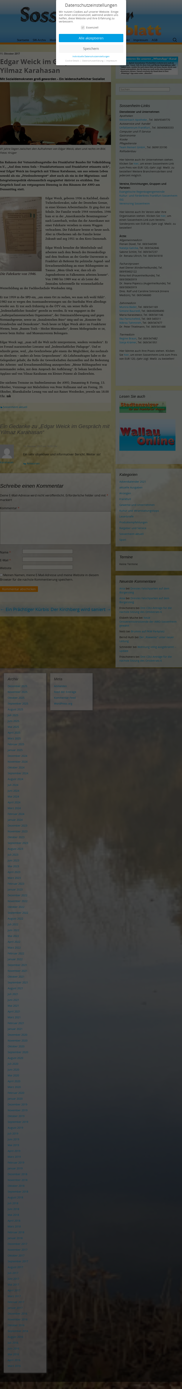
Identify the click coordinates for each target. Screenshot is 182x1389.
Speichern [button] (91, 48)
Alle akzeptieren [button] (91, 38)
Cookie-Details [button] (72, 60)
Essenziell (89, 27)
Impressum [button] (111, 60)
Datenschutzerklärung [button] (93, 60)
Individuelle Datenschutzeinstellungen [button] (91, 56)
